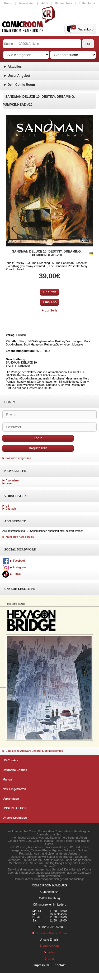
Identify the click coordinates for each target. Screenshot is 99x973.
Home (8, 3)
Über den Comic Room (49, 933)
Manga (7, 779)
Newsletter (26, 3)
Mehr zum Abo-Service (18, 536)
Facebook (13, 560)
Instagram (14, 567)
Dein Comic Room (21, 85)
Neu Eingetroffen (14, 789)
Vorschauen (11, 798)
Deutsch (11, 508)
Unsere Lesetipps (15, 817)
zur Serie (50, 310)
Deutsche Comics (15, 769)
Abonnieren (13, 480)
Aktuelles (15, 67)
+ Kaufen (49, 292)
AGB (44, 3)
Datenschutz (63, 3)
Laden (49, 952)
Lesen (9, 483)
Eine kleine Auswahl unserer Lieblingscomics (32, 750)
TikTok (11, 574)
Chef (49, 958)
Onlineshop (49, 946)
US (7, 505)
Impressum (41, 965)
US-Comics (10, 760)
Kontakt (60, 965)
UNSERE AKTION (15, 808)
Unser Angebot (19, 76)
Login (38, 438)
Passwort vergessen (18, 458)
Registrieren (38, 448)
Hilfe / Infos (87, 3)
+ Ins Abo (50, 302)
